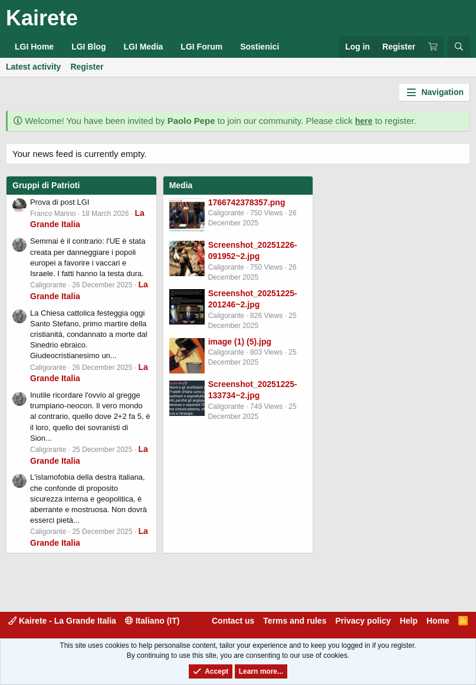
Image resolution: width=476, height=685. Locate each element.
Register (86, 66)
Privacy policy (362, 620)
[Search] (459, 47)
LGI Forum (201, 46)
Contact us (233, 620)
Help (409, 620)
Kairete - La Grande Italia (62, 620)
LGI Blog (88, 46)
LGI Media (143, 46)
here (364, 121)
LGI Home (34, 46)
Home (437, 620)
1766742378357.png (246, 202)
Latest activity (33, 66)
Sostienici (259, 46)
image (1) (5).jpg (239, 341)
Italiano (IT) (152, 620)
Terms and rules (294, 620)
